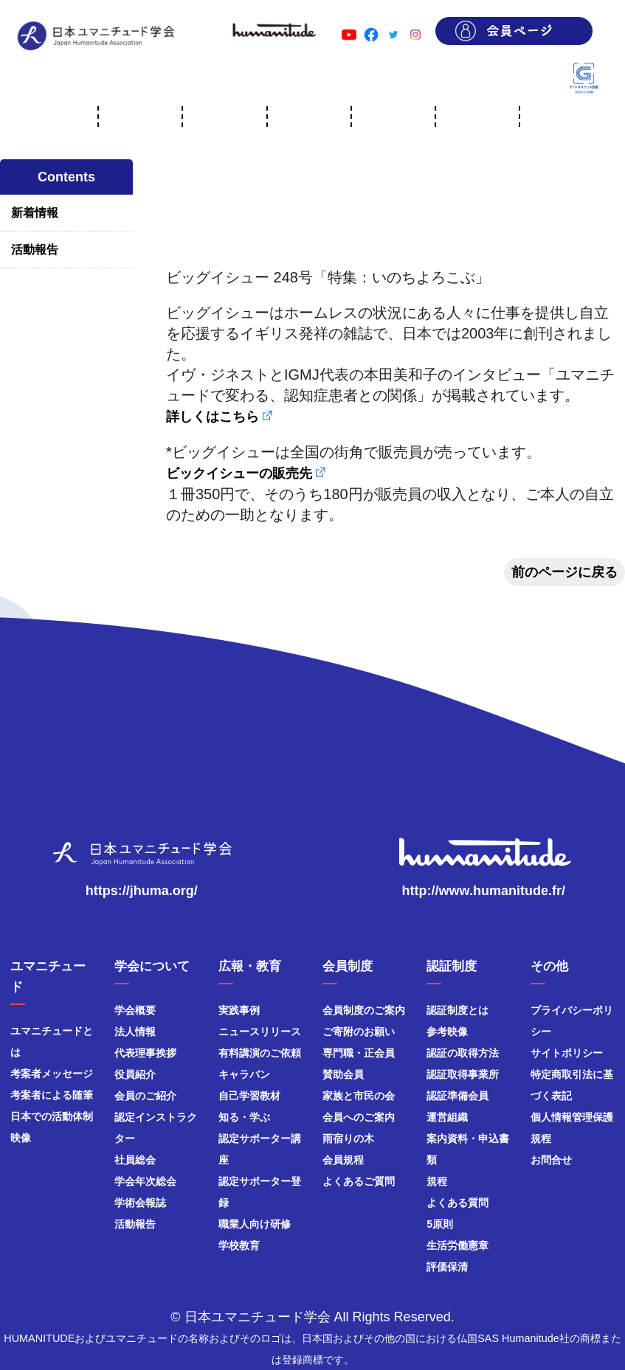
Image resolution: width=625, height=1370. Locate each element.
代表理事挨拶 (145, 1053)
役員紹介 (135, 1074)
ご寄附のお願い (358, 1031)
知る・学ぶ (244, 1117)
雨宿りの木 (348, 1138)
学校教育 (239, 1245)
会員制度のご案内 (363, 1010)
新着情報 (34, 212)
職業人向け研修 (254, 1224)
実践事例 (239, 1010)
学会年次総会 (145, 1181)
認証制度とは (457, 1010)
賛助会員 (343, 1074)
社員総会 (135, 1160)
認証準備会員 (457, 1096)
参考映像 (447, 1031)
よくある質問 (457, 1203)
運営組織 (447, 1117)
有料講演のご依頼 (259, 1053)
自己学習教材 (249, 1096)
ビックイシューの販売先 (239, 473)
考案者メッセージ (51, 1073)
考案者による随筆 (51, 1095)
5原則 (440, 1224)
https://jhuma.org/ (142, 890)
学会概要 (135, 1010)
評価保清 (447, 1267)
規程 (437, 1181)
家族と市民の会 (358, 1096)
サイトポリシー (567, 1053)
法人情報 (135, 1031)
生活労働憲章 (457, 1245)
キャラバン (244, 1074)
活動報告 (34, 249)
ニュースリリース (259, 1031)
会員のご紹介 (145, 1096)
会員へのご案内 (358, 1117)
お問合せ (551, 1160)
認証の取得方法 (463, 1053)
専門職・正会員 (358, 1053)
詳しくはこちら (212, 416)
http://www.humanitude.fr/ (483, 890)
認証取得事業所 (463, 1074)
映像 (20, 1138)
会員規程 (343, 1160)
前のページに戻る (564, 572)
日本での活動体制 (51, 1116)
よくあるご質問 (358, 1181)
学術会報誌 (140, 1203)
